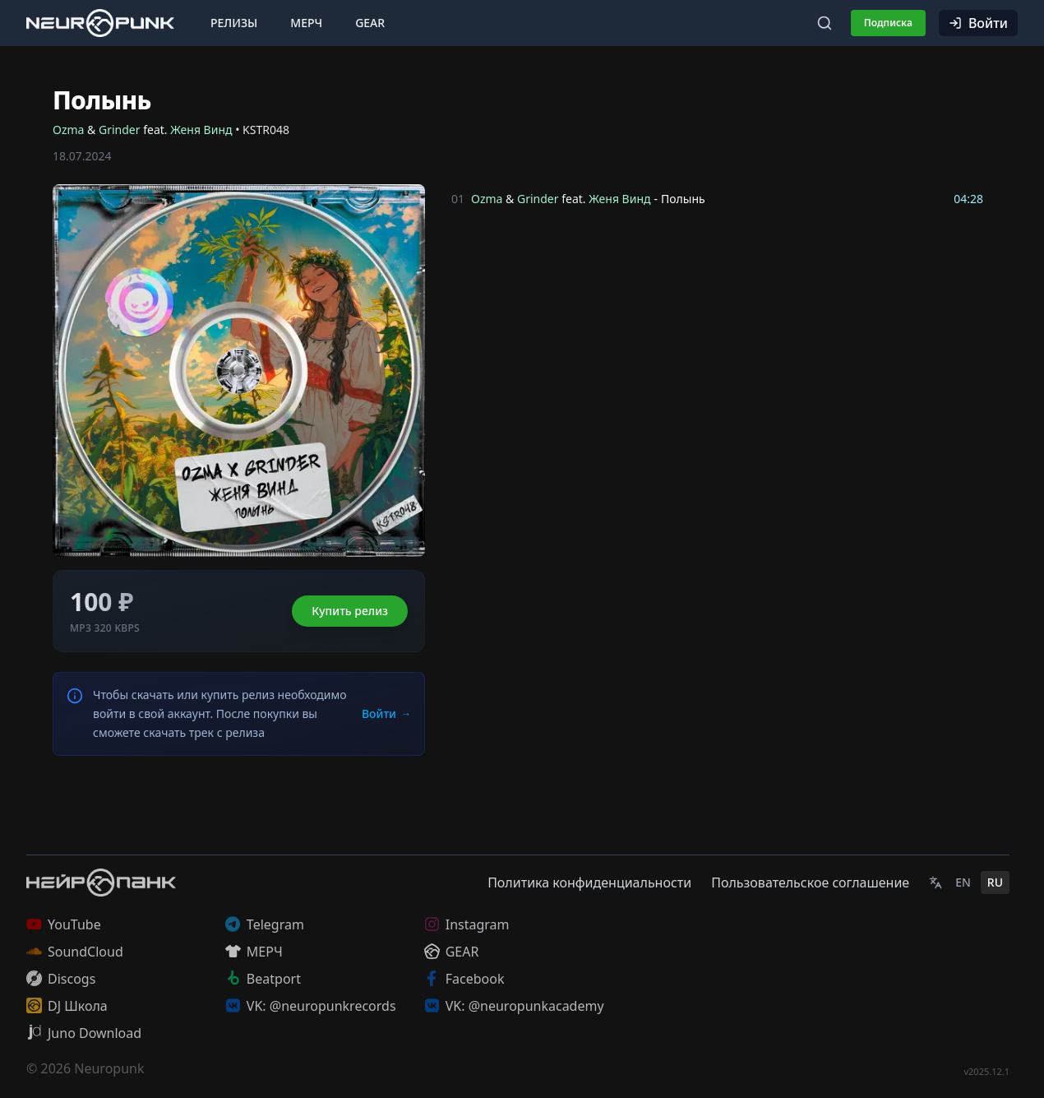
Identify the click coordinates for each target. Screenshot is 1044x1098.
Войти (978, 23)
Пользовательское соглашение (810, 882)
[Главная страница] (100, 22)
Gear (370, 22)
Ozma (68, 129)
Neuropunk (109, 1068)
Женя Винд (201, 129)
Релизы (233, 22)
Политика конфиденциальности (589, 882)
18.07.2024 (82, 156)
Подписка (888, 23)
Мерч (306, 22)
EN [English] (963, 882)
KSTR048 (266, 129)
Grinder (120, 129)
